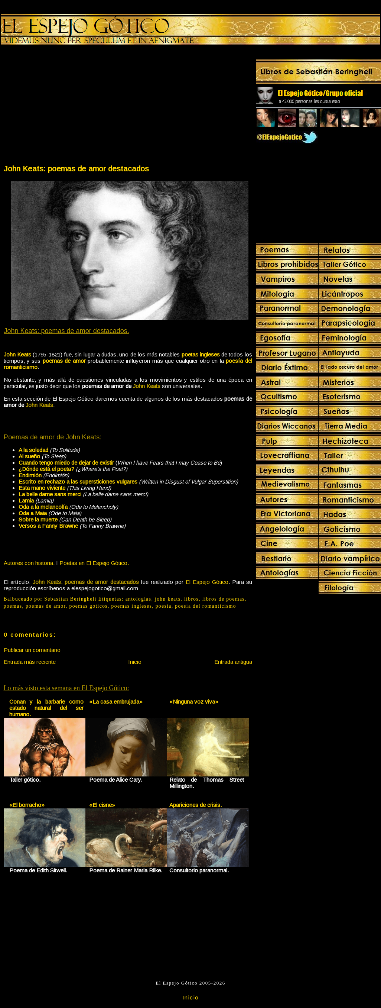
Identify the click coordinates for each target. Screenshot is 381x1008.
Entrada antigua (233, 662)
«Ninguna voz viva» (193, 701)
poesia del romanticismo (205, 606)
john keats (167, 599)
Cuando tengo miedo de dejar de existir (66, 462)
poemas (13, 606)
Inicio (134, 662)
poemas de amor (46, 606)
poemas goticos (88, 606)
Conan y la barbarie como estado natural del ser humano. (46, 707)
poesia (164, 606)
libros (191, 599)
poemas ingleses (131, 606)
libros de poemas (223, 599)
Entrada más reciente (30, 662)
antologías (139, 599)
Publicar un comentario (32, 650)
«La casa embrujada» (116, 701)
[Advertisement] (65, 106)
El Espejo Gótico (207, 582)
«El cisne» (102, 805)
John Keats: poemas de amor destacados (76, 168)
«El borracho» (27, 805)
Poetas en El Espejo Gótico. (94, 563)
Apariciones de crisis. (195, 805)
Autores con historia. (29, 563)
